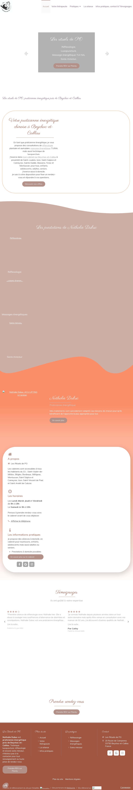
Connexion (125, 787)
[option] (66, 53)
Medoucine (71, 788)
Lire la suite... (13, 624)
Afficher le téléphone (20, 521)
